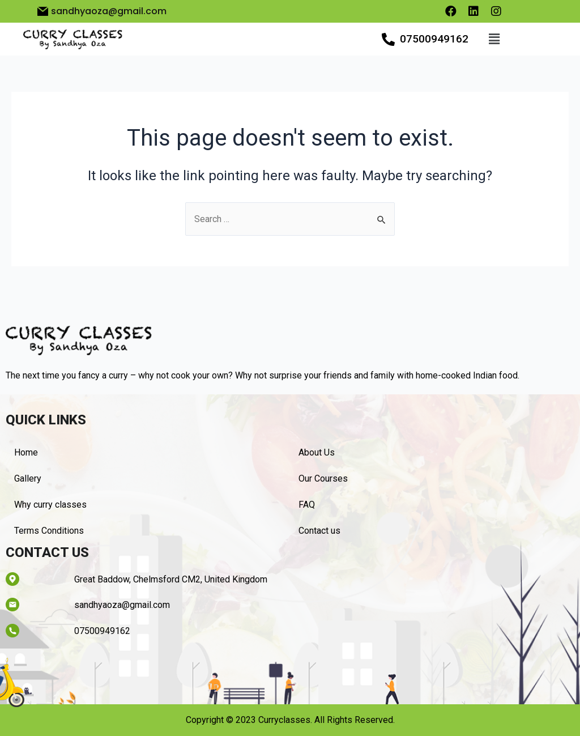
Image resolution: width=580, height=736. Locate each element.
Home (26, 452)
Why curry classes (50, 504)
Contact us (319, 530)
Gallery (27, 478)
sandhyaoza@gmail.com (122, 604)
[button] (494, 39)
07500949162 (434, 38)
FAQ (306, 504)
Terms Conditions (49, 530)
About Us (316, 452)
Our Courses (323, 478)
